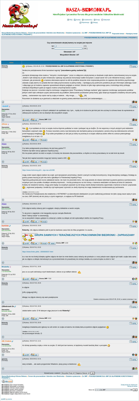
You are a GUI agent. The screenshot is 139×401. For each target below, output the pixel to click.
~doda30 (5, 106)
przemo (9, 399)
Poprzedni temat (118, 33)
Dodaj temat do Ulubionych (129, 385)
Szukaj (77, 20)
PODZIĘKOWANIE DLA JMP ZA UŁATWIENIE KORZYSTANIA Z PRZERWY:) (110, 37)
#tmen (4, 144)
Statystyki (105, 20)
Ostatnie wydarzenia (73, 33)
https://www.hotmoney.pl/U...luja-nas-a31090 (38, 170)
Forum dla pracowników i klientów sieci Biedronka (46, 33)
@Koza (4, 124)
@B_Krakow (6, 341)
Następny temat (131, 33)
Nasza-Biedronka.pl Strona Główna (14, 33)
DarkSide (5, 226)
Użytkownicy (87, 20)
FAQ (69, 20)
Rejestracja (84, 22)
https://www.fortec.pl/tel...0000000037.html (37, 252)
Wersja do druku (132, 386)
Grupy (97, 20)
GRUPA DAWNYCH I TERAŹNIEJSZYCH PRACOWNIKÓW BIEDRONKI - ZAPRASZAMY (85, 235)
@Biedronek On (8, 306)
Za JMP (84, 33)
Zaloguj (94, 22)
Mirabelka (5, 267)
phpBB (3, 399)
